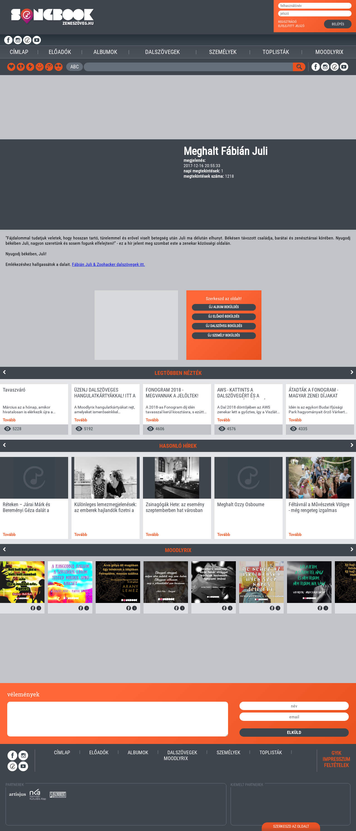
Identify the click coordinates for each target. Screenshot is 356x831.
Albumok (105, 52)
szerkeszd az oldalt (291, 826)
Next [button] (352, 372)
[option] (34, 409)
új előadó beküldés (223, 316)
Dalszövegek (162, 52)
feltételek (336, 765)
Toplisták (276, 52)
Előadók (60, 52)
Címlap (19, 52)
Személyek (222, 52)
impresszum (336, 759)
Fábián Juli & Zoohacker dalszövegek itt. (108, 264)
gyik (336, 753)
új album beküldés (224, 307)
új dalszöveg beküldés (224, 326)
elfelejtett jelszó (291, 26)
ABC (74, 67)
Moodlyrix (329, 52)
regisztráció (287, 22)
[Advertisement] (178, 107)
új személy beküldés (224, 335)
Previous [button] (4, 372)
